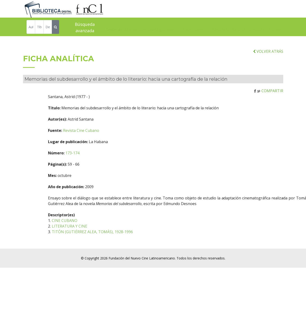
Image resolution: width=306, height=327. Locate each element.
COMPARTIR (268, 96)
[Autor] (30, 27)
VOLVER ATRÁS (268, 57)
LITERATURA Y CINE (88, 232)
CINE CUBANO (84, 226)
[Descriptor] (47, 27)
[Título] (39, 27)
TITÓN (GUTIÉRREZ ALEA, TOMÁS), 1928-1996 (111, 237)
